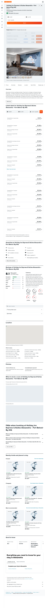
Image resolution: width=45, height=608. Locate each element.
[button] (2, 2)
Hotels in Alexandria (28, 586)
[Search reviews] (25, 324)
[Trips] (2, 21)
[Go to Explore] (2, 13)
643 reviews (16, 13)
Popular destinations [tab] (21, 579)
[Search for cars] (2, 10)
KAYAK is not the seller (25, 600)
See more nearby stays (39, 476)
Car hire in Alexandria (12, 586)
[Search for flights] (2, 5)
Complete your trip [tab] (11, 579)
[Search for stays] (2, 8)
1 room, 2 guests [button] (11, 20)
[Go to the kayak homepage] (8, 1)
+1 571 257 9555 (10, 11)
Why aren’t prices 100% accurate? (25, 604)
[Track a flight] (2, 16)
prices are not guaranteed (29, 596)
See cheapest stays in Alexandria (36, 501)
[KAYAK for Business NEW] (2, 18)
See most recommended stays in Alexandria (34, 525)
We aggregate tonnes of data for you (25, 602)
